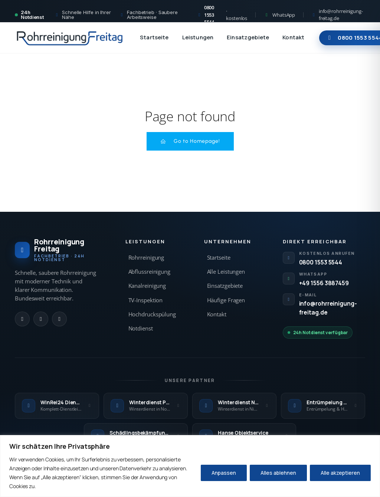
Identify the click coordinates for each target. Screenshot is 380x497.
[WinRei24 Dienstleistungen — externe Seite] (57, 406)
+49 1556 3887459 (324, 283)
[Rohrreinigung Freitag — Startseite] (70, 37)
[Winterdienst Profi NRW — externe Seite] (146, 406)
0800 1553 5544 (321, 262)
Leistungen (198, 37)
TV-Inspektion (145, 300)
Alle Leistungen (226, 271)
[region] (190, 466)
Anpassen (224, 472)
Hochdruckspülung (152, 314)
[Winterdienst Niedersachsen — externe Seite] (234, 406)
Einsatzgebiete (248, 37)
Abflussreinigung (149, 271)
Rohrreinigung (146, 257)
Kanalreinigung (147, 285)
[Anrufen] (22, 319)
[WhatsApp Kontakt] (279, 15)
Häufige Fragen (226, 300)
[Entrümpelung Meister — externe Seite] (323, 406)
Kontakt (293, 37)
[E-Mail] (59, 319)
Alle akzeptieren (340, 472)
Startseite (154, 37)
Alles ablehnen (278, 472)
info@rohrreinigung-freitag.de (328, 307)
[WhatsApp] (40, 319)
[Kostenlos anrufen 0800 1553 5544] (222, 15)
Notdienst (140, 328)
